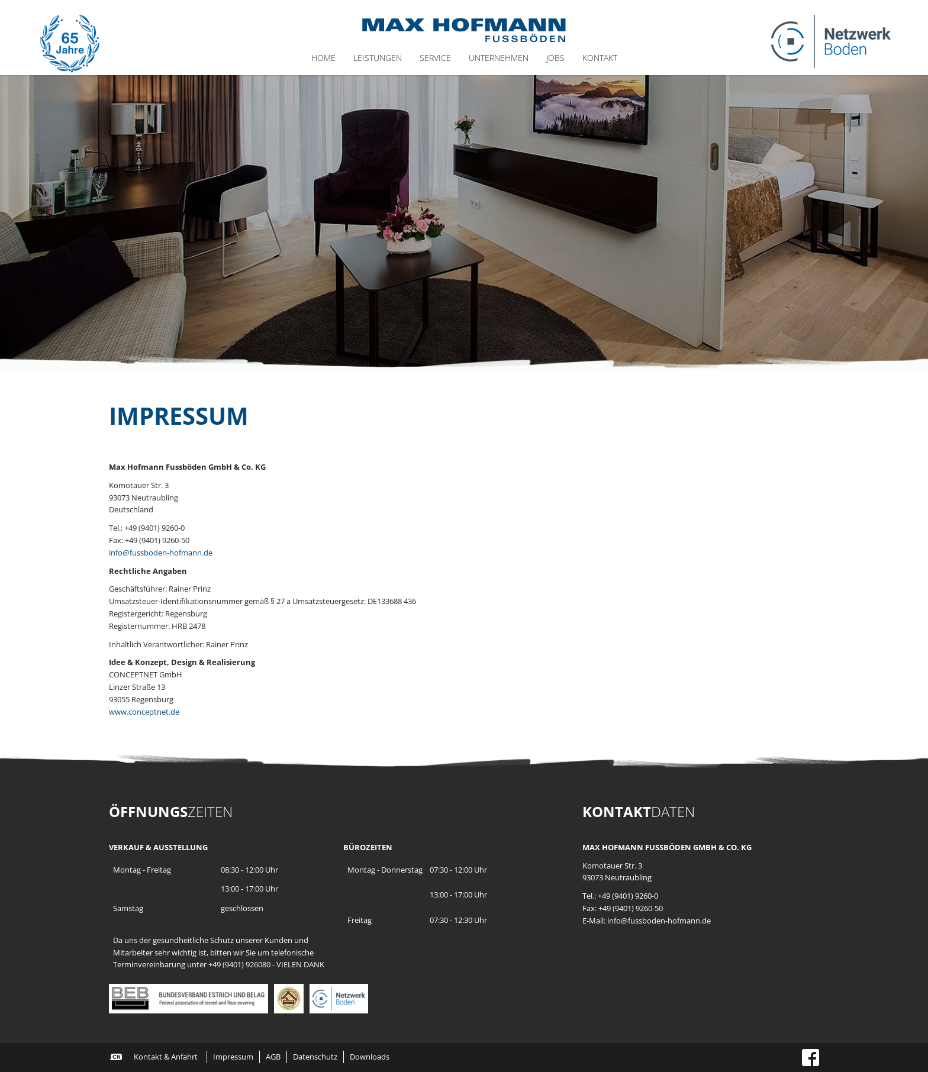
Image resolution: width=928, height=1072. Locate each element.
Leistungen (377, 57)
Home (323, 57)
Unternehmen (499, 57)
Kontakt (599, 57)
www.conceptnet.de (144, 711)
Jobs (555, 57)
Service (435, 57)
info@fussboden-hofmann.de (160, 552)
